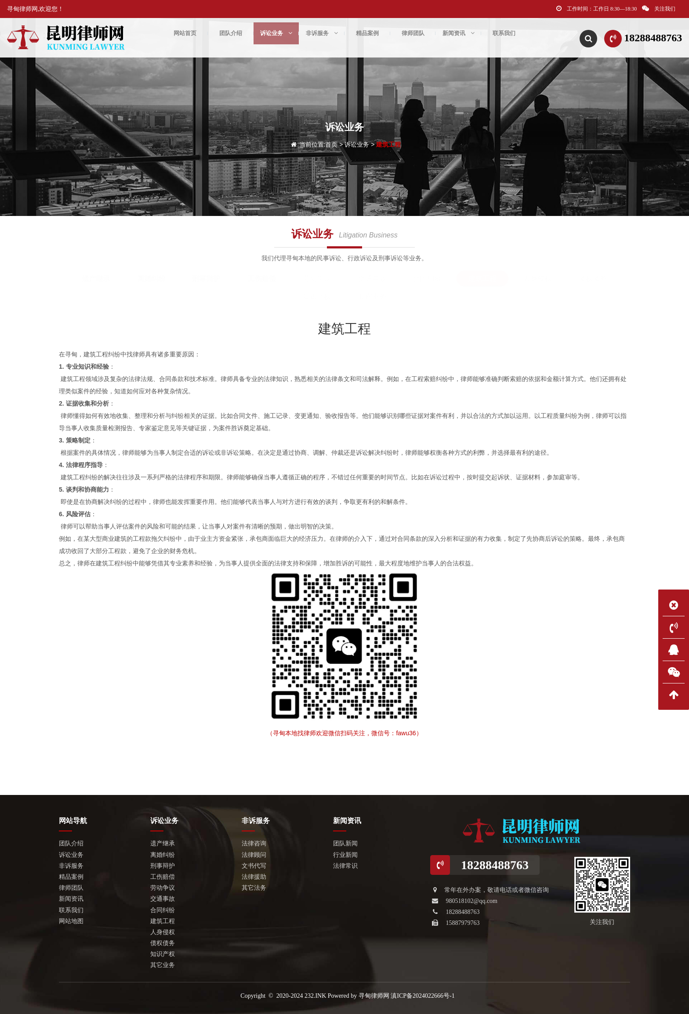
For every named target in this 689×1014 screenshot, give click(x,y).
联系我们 (504, 37)
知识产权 (317, 296)
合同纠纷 (427, 278)
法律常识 (345, 866)
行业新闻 (345, 855)
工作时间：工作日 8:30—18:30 (596, 8)
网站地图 (71, 921)
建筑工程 (388, 144)
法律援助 (254, 877)
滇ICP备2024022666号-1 (422, 995)
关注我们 (658, 8)
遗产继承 (96, 278)
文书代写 (254, 866)
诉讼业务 (276, 37)
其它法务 (254, 888)
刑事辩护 (206, 278)
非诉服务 (322, 37)
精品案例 (367, 37)
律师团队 (413, 37)
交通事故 (372, 278)
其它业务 (372, 296)
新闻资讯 (458, 37)
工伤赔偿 (262, 278)
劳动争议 (317, 278)
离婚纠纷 (152, 278)
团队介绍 (230, 37)
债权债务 (593, 278)
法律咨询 (254, 843)
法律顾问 (254, 855)
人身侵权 (537, 278)
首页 (331, 144)
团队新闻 (345, 843)
